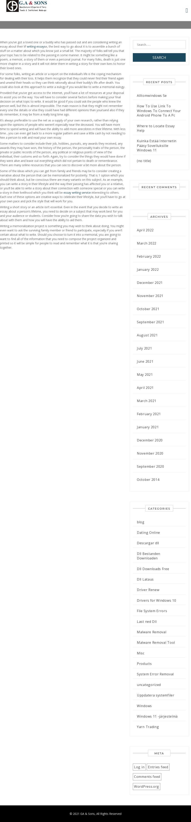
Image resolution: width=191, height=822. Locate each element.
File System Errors (152, 611)
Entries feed (158, 767)
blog (140, 522)
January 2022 (148, 269)
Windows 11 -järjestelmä (157, 716)
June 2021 (145, 361)
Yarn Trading (148, 727)
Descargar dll (148, 543)
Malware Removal (151, 632)
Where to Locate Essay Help (156, 128)
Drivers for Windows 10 (156, 600)
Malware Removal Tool (156, 642)
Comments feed (147, 776)
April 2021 (145, 387)
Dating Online (148, 532)
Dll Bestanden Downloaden (148, 555)
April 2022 (145, 230)
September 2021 (150, 322)
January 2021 (148, 427)
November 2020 (150, 453)
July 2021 (144, 348)
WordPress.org (146, 786)
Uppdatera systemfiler (155, 695)
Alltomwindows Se (152, 95)
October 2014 (148, 479)
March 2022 (146, 243)
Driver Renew (148, 590)
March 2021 (146, 401)
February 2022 (149, 256)
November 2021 (150, 296)
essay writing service (77, 192)
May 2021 (145, 374)
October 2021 (148, 309)
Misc (140, 653)
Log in (139, 767)
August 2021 (147, 335)
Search (159, 57)
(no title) (144, 161)
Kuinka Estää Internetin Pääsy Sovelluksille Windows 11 (156, 145)
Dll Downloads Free (153, 569)
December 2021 (150, 282)
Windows (144, 706)
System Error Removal (155, 674)
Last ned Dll (147, 621)
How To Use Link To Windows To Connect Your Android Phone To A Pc (159, 111)
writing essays (36, 46)
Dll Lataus (145, 579)
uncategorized (149, 685)
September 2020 (150, 466)
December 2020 (150, 440)
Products (144, 663)
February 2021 (149, 414)
